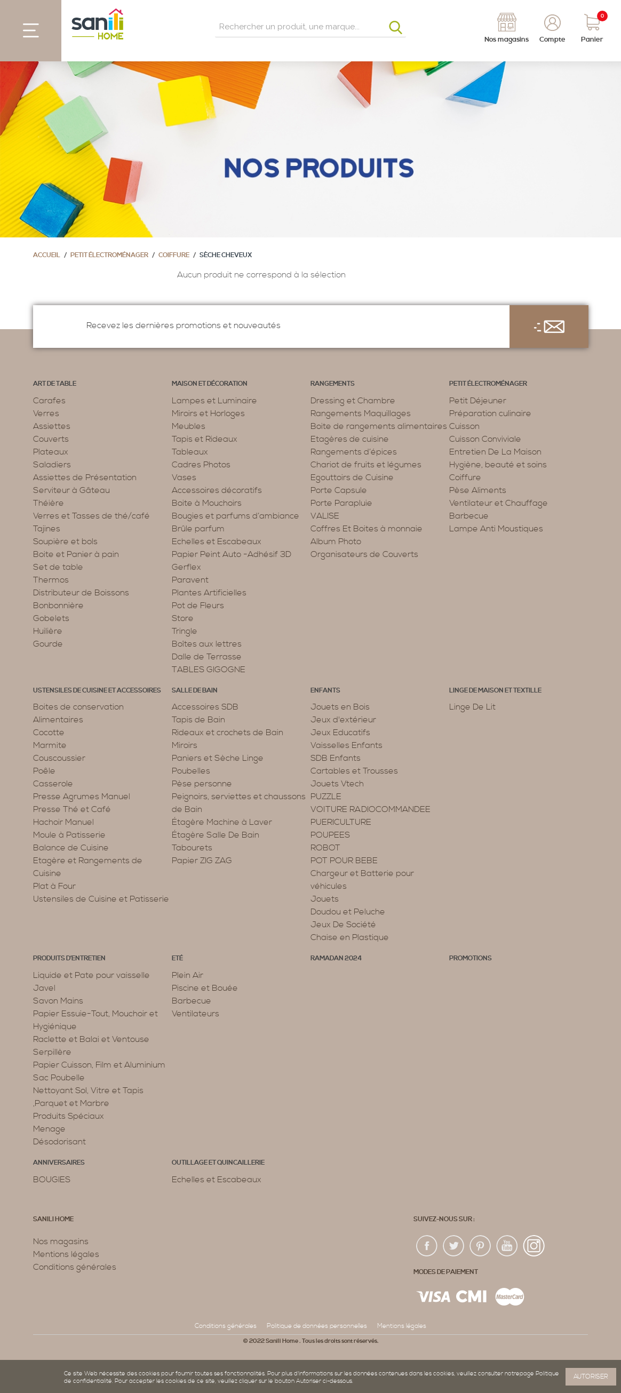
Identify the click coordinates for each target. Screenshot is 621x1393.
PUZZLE (325, 796)
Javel (44, 988)
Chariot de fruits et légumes (365, 464)
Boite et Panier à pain (76, 554)
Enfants (325, 691)
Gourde (48, 644)
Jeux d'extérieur (343, 719)
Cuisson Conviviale (485, 439)
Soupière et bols (65, 541)
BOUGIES (51, 1179)
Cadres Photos (201, 464)
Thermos (51, 580)
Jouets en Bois (340, 707)
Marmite (50, 745)
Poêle (44, 771)
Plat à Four (54, 886)
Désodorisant (59, 1141)
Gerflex (186, 567)
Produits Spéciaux (68, 1116)
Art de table (54, 384)
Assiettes (51, 426)
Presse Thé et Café (72, 809)
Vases (184, 477)
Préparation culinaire (490, 413)
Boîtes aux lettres (207, 644)
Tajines (46, 528)
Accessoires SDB (205, 707)
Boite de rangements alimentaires (378, 426)
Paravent (190, 580)
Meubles (188, 426)
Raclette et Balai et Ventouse (91, 1039)
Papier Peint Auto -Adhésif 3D (231, 554)
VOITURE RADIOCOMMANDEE (370, 809)
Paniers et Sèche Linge (218, 758)
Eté (177, 958)
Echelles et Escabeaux (216, 541)
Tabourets (192, 847)
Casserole (53, 783)
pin (480, 1246)
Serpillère (52, 1052)
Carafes (49, 400)
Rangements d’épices (353, 452)
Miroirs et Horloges (208, 413)
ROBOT (325, 847)
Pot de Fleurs (198, 605)
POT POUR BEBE (344, 860)
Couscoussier (59, 758)
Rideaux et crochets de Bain (227, 732)
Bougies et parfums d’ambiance (235, 516)
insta (534, 1246)
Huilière (47, 631)
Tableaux (190, 452)
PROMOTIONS (470, 958)
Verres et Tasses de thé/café (91, 516)
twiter (454, 1246)
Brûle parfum (198, 528)
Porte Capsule (338, 490)
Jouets (324, 899)
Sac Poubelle (59, 1077)
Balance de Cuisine (71, 847)
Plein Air (187, 975)
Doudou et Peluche (347, 911)
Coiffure (173, 255)
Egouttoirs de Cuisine (352, 477)
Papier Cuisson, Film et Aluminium (99, 1065)
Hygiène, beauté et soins (498, 464)
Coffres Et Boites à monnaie (366, 528)
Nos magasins (61, 1241)
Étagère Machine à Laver (222, 822)
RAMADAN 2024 (336, 958)
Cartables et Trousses (354, 771)
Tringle (184, 631)
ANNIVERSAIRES (59, 1163)
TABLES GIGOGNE (208, 669)
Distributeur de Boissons (81, 592)
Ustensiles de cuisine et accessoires (97, 691)
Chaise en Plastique (349, 937)
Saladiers (52, 464)
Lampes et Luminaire (214, 400)
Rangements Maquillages (360, 413)
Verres (46, 413)
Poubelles (191, 771)
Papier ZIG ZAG (202, 860)
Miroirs (184, 745)
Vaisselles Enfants (346, 745)
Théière (48, 503)
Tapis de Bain (198, 719)
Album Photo (335, 541)
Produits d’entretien (69, 958)
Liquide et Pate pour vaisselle (91, 975)
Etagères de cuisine (349, 439)
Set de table (58, 567)
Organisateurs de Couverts (364, 554)
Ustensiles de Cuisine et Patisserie (101, 899)
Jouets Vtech (337, 783)
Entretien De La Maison (495, 452)
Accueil (46, 255)
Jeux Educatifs (340, 732)
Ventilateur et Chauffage (498, 503)
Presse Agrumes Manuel (81, 796)
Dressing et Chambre (352, 400)
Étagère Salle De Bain (215, 835)
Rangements (332, 384)
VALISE (324, 516)
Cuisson (464, 426)
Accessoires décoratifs (217, 490)
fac (427, 1246)
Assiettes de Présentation (85, 477)
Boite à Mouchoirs (207, 503)
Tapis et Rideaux (204, 439)
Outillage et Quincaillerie (218, 1163)
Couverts (51, 439)
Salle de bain (195, 691)
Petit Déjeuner (477, 400)
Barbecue (469, 516)
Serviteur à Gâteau (71, 490)
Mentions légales (66, 1254)
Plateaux (50, 452)
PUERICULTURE (340, 822)
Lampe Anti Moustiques (496, 528)
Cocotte (49, 732)
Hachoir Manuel (63, 822)
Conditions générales (74, 1267)
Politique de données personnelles (317, 1326)
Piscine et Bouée (205, 988)
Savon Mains (58, 1001)
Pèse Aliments (477, 490)
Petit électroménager (109, 255)
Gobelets (51, 618)
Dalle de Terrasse (207, 656)
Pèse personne (202, 783)
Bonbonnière (58, 605)
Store (183, 618)
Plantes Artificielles (209, 592)
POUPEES (330, 835)
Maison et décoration (210, 384)
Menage (49, 1129)
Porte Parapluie (341, 503)
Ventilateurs (195, 1013)
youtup (507, 1246)
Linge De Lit (472, 707)
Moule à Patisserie (69, 835)
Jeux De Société (343, 924)
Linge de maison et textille (495, 691)
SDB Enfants (335, 758)
